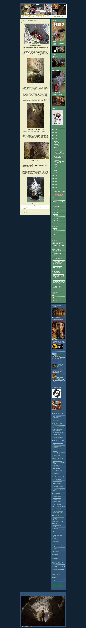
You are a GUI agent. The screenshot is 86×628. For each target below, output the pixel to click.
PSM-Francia (55, 556)
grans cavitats (42, 207)
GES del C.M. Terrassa (57, 498)
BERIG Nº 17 (55, 215)
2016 (54, 177)
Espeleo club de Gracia (57, 496)
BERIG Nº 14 (55, 220)
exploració (37, 207)
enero (55, 172)
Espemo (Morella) (56, 473)
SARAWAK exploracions (57, 493)
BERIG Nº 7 (55, 229)
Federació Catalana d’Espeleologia (59, 565)
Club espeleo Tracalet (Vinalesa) (58, 517)
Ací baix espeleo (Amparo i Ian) (58, 508)
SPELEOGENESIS (56, 434)
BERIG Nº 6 (55, 232)
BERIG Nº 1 (55, 240)
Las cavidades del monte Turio (58, 201)
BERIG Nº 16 (55, 217)
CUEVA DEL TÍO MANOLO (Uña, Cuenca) (60, 365)
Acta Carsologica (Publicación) (58, 437)
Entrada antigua (46, 212)
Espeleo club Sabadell (57, 501)
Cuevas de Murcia (56, 420)
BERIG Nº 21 (55, 209)
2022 (54, 135)
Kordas (54, 580)
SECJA (54, 538)
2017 (54, 175)
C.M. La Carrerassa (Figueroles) (58, 478)
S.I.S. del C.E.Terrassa (57, 499)
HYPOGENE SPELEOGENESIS (58, 440)
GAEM (54, 531)
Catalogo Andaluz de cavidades (58, 426)
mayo (55, 166)
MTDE (54, 579)
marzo (55, 169)
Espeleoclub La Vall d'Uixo (57, 481)
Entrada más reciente (24, 212)
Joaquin (55, 298)
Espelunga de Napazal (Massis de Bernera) (33, 22)
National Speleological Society (58, 569)
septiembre (56, 145)
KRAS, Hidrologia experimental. (58, 435)
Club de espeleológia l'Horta (58, 521)
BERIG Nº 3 (55, 237)
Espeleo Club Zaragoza (57, 525)
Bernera (34, 207)
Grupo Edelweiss (56, 526)
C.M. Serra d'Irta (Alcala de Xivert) (59, 476)
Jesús (55, 297)
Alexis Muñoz (56, 293)
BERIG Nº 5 (55, 234)
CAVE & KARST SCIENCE (57, 461)
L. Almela (56, 300)
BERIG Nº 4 (55, 235)
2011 (54, 184)
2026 (54, 129)
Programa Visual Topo (57, 455)
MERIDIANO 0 (55, 577)
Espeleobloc (55, 485)
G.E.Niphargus (55, 529)
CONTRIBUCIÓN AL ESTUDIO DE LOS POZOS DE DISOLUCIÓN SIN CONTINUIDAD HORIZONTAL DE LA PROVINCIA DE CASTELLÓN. (59, 262)
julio (55, 148)
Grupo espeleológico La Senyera (59, 509)
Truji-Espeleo (55, 502)
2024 (54, 132)
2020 (54, 138)
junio (55, 164)
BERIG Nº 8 (55, 231)
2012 (54, 183)
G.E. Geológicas (56, 539)
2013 (54, 181)
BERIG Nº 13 (55, 221)
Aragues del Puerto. (28, 207)
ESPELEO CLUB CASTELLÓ (58, 470)
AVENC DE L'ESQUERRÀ (57, 258)
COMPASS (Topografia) (57, 456)
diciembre (56, 141)
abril (55, 167)
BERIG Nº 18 (55, 214)
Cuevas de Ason (56, 552)
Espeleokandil (55, 528)
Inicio (36, 212)
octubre (55, 144)
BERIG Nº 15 (55, 218)
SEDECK (54, 444)
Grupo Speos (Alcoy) (56, 515)
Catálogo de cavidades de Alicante (59, 418)
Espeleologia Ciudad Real (57, 549)
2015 (54, 178)
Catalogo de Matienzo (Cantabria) (59, 427)
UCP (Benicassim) (56, 471)
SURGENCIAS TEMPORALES (58, 245)
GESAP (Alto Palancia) (57, 479)
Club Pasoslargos (56, 541)
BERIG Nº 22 (55, 207)
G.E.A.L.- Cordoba (56, 551)
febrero (55, 170)
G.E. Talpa (55, 548)
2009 (54, 187)
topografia (24, 208)
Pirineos (46, 207)
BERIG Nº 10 (55, 226)
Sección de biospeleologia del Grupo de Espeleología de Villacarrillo (58, 450)
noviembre (56, 142)
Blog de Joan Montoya (57, 504)
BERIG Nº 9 (55, 228)
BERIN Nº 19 (55, 212)
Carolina (55, 295)
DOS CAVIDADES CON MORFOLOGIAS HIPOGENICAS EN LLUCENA (59, 250)
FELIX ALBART (55, 554)
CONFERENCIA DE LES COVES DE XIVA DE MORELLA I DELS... (58, 151)
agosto (55, 147)
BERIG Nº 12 (55, 223)
